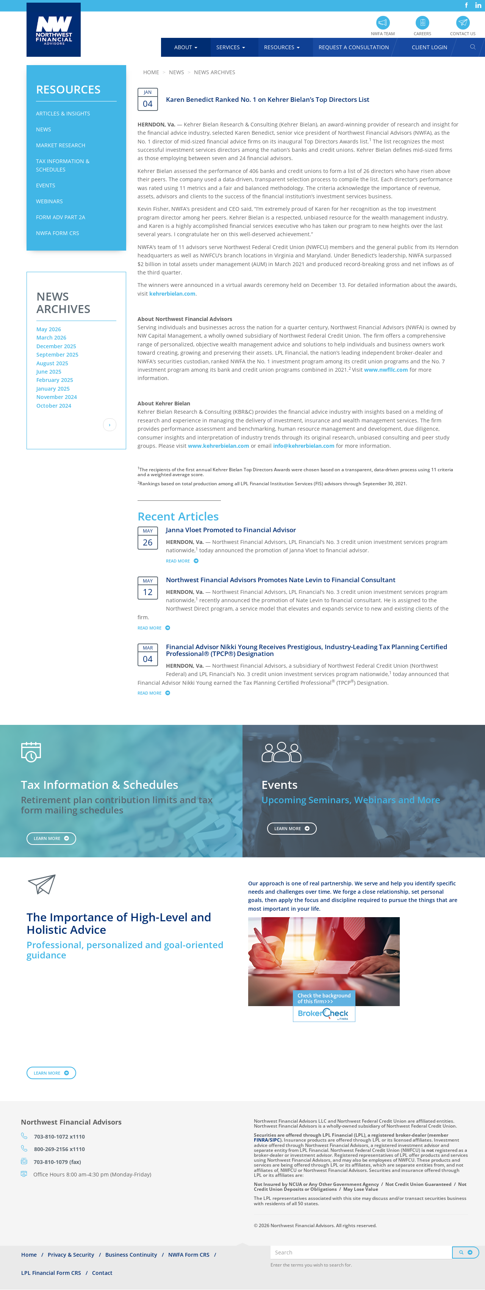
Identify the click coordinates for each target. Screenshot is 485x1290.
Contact (102, 1272)
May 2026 (48, 329)
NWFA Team (383, 33)
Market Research (60, 145)
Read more (186, 561)
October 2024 (53, 405)
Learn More (47, 838)
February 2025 (54, 379)
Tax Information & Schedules (62, 165)
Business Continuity (131, 1254)
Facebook (466, 2)
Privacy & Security (71, 1254)
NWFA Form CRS (57, 233)
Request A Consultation (354, 47)
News (43, 129)
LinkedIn (477, 2)
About (185, 47)
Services (230, 47)
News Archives (214, 72)
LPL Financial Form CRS (51, 1272)
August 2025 (52, 363)
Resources (282, 47)
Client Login (429, 47)
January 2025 (53, 388)
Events (45, 185)
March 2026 (51, 337)
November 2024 (56, 396)
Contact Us (463, 33)
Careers (422, 33)
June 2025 (48, 371)
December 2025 (56, 346)
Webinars (49, 201)
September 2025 (57, 354)
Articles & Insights (63, 113)
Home (151, 72)
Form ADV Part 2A (60, 217)
